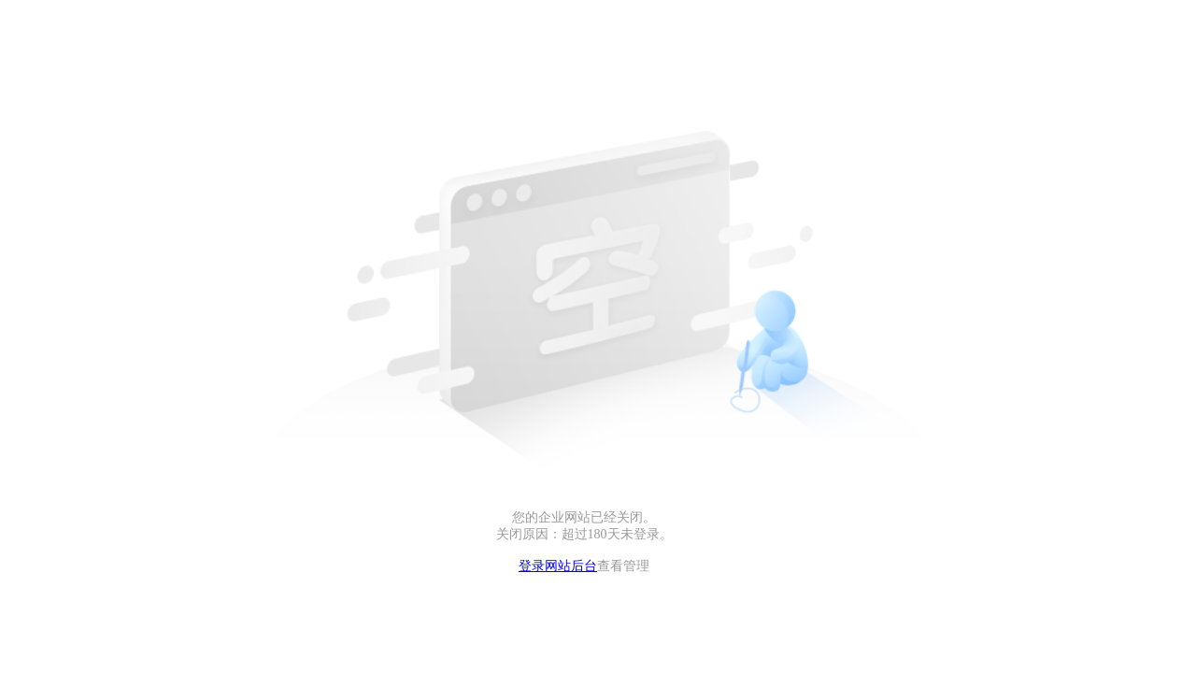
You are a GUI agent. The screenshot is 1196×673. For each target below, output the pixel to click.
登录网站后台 (558, 566)
